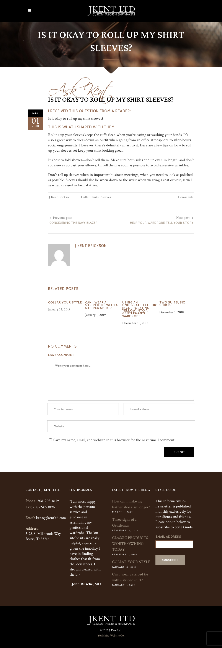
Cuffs (84, 197)
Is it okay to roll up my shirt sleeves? (111, 99)
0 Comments (184, 197)
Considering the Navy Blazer (73, 222)
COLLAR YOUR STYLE (131, 561)
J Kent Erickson (59, 197)
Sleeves (106, 197)
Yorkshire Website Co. (111, 636)
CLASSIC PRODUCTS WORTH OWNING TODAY (130, 543)
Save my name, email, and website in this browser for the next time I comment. (114, 440)
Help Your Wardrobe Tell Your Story (161, 222)
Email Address (170, 537)
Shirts (95, 197)
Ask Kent (80, 87)
